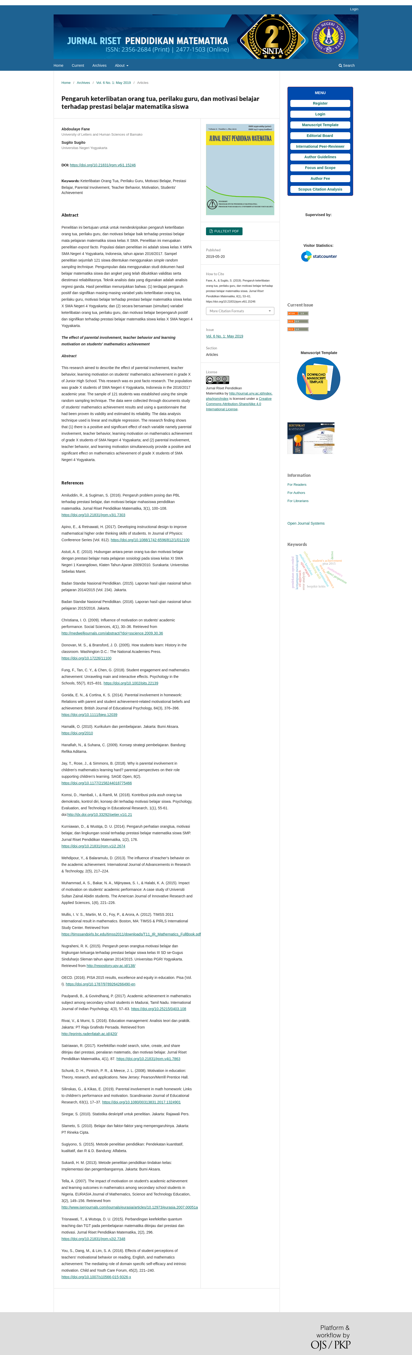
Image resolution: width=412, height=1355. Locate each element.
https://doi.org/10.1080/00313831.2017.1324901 (141, 1102)
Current (78, 65)
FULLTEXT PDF (226, 231)
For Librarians (297, 501)
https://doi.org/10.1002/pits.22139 (131, 683)
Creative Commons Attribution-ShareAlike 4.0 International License (239, 404)
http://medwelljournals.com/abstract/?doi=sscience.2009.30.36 (112, 633)
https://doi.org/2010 (77, 733)
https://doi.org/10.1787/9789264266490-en (100, 984)
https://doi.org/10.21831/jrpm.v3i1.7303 (93, 515)
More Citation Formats (227, 311)
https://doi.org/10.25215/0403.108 (158, 1009)
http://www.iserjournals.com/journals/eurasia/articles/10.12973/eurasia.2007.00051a (129, 1207)
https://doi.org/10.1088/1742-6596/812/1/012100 (150, 540)
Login (354, 9)
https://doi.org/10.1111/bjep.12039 (89, 715)
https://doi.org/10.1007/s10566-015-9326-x (96, 1277)
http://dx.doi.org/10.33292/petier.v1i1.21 (100, 814)
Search (347, 65)
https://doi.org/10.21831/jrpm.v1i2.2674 (93, 846)
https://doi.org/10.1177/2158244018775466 (96, 783)
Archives (99, 65)
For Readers (296, 485)
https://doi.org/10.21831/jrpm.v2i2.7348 (93, 1239)
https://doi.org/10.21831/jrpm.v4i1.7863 (148, 1059)
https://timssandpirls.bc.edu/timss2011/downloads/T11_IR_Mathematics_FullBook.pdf (131, 934)
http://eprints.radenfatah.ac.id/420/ (89, 1034)
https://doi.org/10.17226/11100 (86, 658)
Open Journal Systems (306, 523)
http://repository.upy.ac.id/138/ (111, 966)
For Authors (296, 493)
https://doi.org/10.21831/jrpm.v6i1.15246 (103, 165)
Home (58, 65)
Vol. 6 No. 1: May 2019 (113, 83)
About (120, 65)
